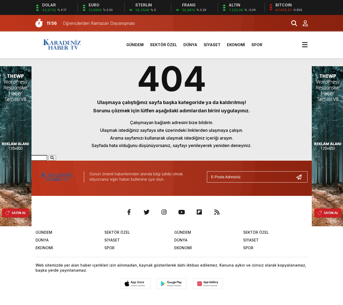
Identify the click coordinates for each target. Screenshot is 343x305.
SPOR (256, 44)
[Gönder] (301, 177)
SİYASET (212, 44)
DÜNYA (190, 44)
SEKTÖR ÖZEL (163, 44)
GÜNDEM (135, 44)
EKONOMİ (236, 44)
